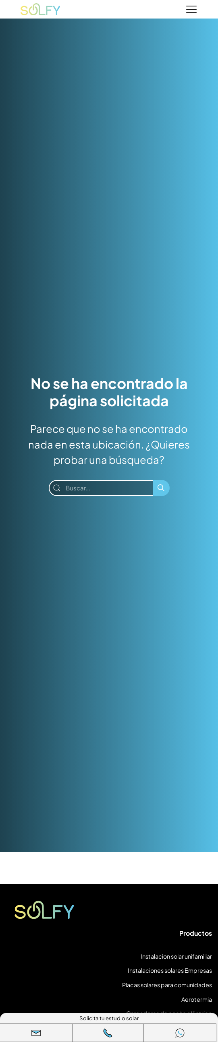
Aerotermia (196, 999)
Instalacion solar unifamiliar (176, 956)
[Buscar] (161, 488)
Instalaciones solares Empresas (170, 970)
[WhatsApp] (179, 1032)
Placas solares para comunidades (167, 984)
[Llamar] (108, 1032)
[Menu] (191, 9)
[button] (36, 1032)
